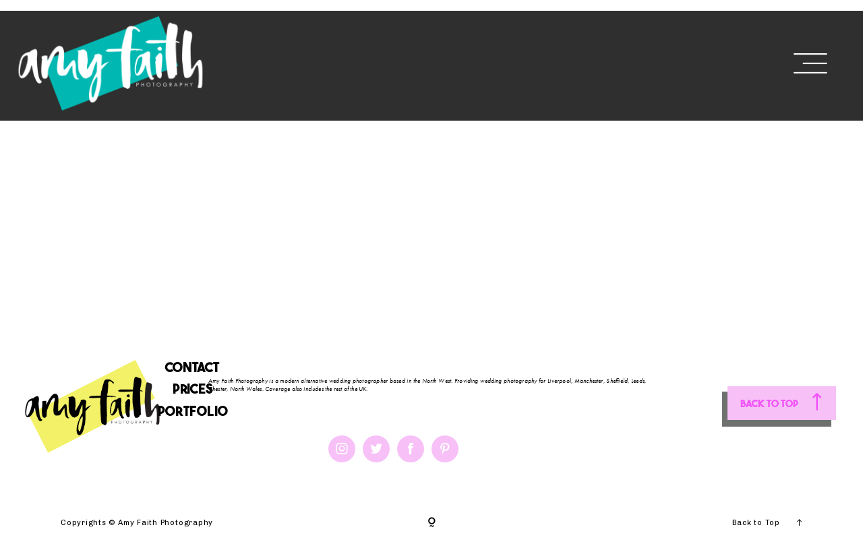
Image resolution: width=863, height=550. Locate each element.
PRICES (378, 62)
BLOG (536, 62)
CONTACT (725, 62)
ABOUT (317, 62)
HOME (261, 62)
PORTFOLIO (457, 62)
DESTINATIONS (623, 62)
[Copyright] (432, 523)
